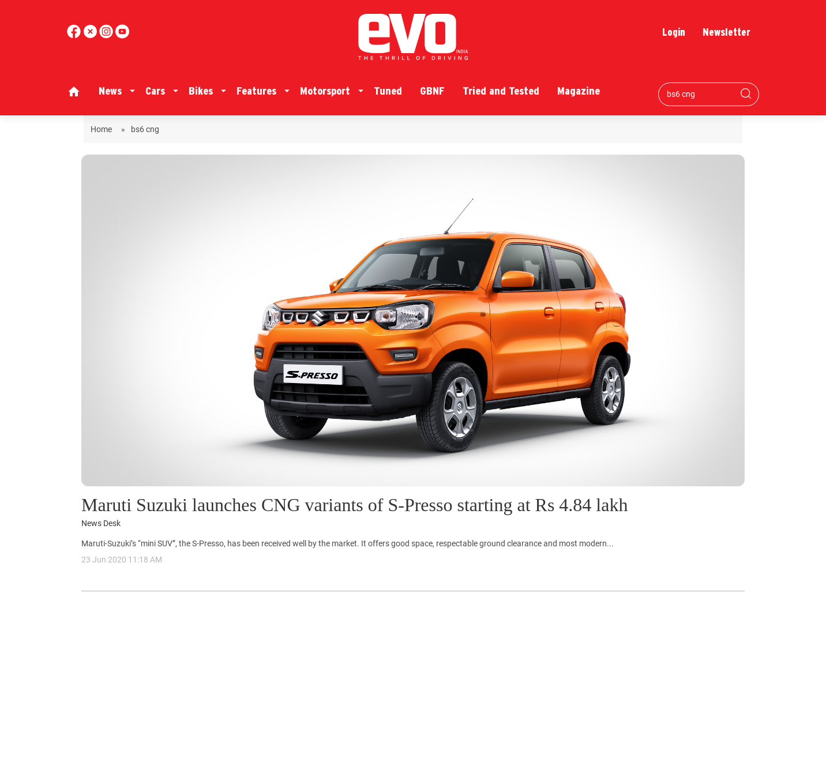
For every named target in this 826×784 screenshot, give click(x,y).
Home (103, 129)
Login (673, 32)
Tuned (388, 91)
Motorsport (325, 91)
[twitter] (91, 35)
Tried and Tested (501, 91)
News (110, 91)
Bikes (201, 91)
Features (256, 91)
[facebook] (75, 35)
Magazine (578, 91)
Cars (155, 91)
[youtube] (107, 35)
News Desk (101, 523)
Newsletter (726, 32)
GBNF (432, 91)
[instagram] (122, 35)
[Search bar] (700, 94)
